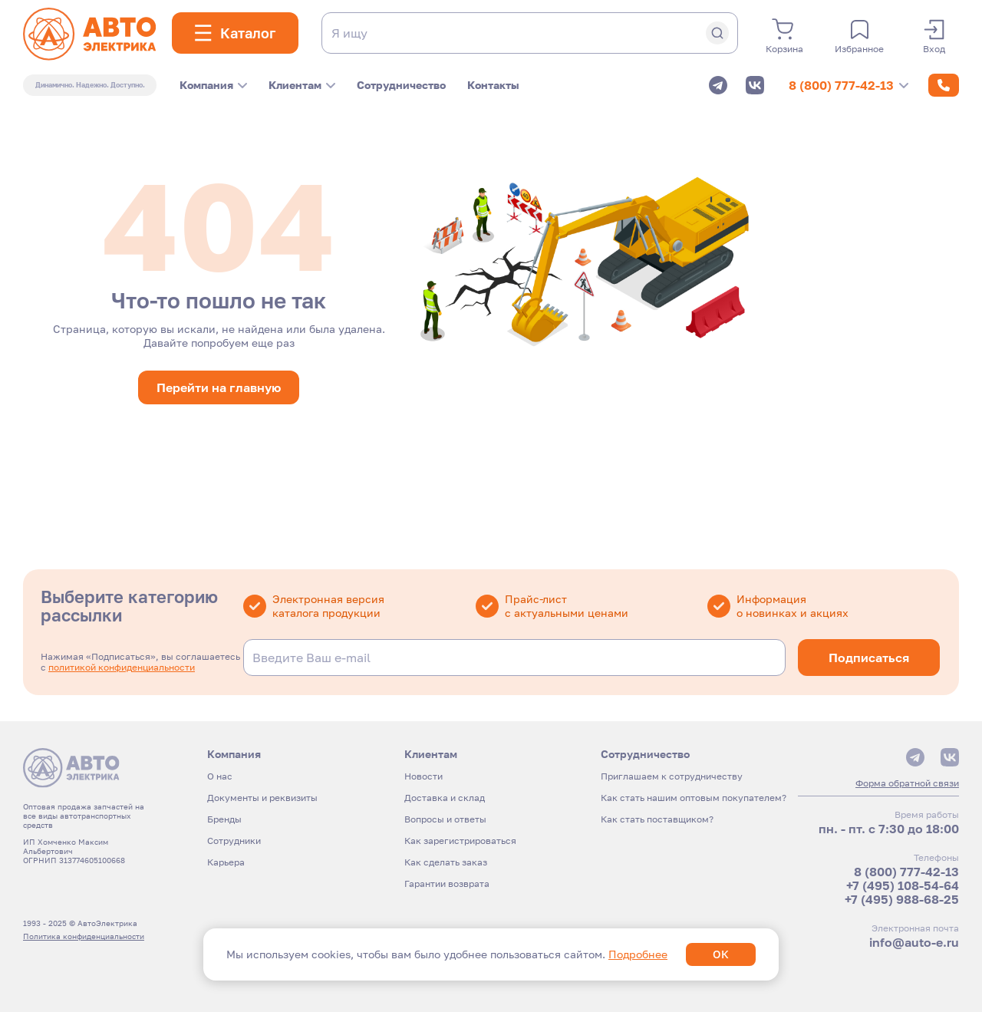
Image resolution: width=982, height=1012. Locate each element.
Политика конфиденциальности (83, 936)
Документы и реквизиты (262, 797)
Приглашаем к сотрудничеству (672, 776)
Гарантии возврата (446, 883)
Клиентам (302, 84)
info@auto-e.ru (914, 942)
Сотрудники (234, 840)
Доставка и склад (444, 797)
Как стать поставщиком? (657, 819)
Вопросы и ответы (445, 819)
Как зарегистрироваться (460, 840)
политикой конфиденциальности (121, 667)
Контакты (493, 84)
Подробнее (637, 954)
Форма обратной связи (907, 783)
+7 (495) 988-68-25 (902, 899)
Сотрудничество (401, 84)
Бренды (224, 819)
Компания (213, 84)
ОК (721, 954)
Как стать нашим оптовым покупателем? (693, 797)
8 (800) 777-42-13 (848, 85)
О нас (219, 776)
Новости (423, 776)
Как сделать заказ (445, 862)
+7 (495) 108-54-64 (902, 885)
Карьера (226, 862)
